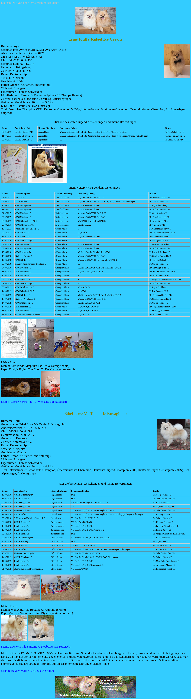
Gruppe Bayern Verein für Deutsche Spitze (27, 670)
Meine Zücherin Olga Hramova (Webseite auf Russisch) (36, 646)
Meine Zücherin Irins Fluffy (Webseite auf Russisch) (34, 401)
